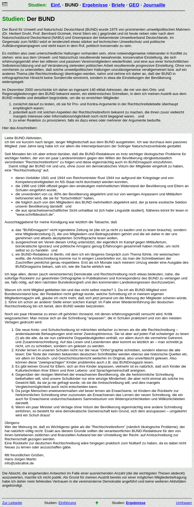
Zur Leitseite (12, 503)
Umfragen (184, 503)
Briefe (118, 5)
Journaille (154, 5)
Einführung (67, 503)
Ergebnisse (95, 5)
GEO (134, 5)
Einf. (56, 5)
